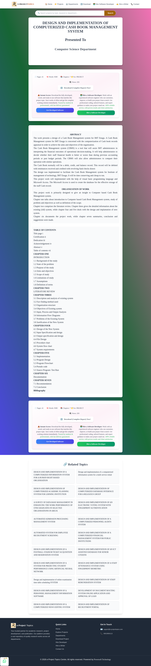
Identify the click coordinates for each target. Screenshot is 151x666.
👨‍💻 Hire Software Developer (103, 4)
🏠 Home (48, 4)
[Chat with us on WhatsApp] (4, 661)
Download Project (62, 639)
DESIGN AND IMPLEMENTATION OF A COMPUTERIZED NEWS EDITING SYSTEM (52, 605)
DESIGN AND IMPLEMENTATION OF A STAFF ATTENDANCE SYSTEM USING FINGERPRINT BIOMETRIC (97, 566)
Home (58, 629)
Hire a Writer (60, 646)
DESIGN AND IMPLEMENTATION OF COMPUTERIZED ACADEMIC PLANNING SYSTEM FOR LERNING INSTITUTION (51, 491)
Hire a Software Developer (96, 113)
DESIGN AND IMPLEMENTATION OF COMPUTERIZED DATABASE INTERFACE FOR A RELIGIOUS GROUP (96, 491)
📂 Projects (59, 4)
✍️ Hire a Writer (122, 4)
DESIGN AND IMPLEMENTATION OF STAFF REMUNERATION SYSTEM (96, 581)
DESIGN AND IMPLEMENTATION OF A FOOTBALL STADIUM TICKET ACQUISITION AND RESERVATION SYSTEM (53, 552)
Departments (60, 635)
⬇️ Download (86, 4)
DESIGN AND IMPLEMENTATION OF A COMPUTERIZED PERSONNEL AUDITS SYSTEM (94, 522)
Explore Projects (62, 632)
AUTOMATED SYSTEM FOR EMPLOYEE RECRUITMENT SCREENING (51, 534)
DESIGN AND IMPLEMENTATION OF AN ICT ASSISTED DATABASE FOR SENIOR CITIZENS (97, 552)
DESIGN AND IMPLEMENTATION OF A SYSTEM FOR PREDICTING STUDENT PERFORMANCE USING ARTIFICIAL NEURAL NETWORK (53, 567)
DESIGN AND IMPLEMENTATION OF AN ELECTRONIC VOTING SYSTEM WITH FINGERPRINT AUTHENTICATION (95, 505)
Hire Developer (61, 642)
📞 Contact (135, 4)
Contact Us (60, 649)
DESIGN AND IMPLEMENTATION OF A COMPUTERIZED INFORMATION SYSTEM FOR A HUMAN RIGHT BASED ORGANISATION (52, 476)
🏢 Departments (72, 4)
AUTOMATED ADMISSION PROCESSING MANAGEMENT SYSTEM (51, 520)
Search (110, 13)
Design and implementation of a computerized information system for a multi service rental (95, 473)
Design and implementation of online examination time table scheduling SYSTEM (53, 581)
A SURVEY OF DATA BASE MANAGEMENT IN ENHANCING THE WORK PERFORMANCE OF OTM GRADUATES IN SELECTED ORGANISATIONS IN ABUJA (53, 506)
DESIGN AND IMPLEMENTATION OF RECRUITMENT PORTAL (93, 605)
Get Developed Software (55, 110)
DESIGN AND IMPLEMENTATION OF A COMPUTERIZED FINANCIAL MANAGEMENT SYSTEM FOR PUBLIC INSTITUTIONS (94, 537)
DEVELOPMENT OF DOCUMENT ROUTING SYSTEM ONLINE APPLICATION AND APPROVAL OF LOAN (96, 593)
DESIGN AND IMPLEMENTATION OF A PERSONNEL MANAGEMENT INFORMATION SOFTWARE (53, 593)
